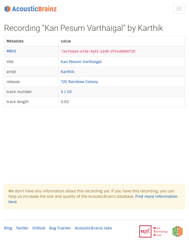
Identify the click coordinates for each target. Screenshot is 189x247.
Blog (8, 228)
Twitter (22, 228)
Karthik (67, 71)
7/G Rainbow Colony (79, 81)
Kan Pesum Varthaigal (81, 61)
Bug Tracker (60, 228)
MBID (11, 51)
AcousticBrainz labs (93, 228)
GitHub (38, 228)
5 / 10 (66, 91)
